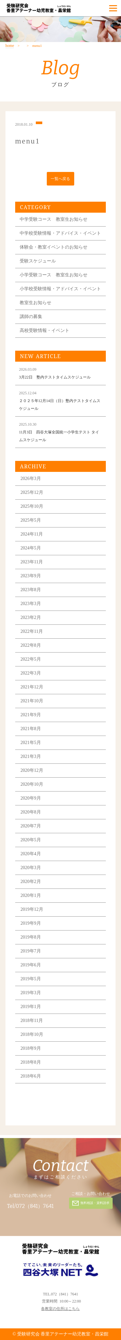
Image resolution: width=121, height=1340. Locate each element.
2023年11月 (32, 561)
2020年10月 (32, 784)
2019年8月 (31, 937)
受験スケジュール (38, 261)
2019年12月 (32, 909)
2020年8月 (31, 812)
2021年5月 (31, 742)
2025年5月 (31, 520)
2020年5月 (31, 839)
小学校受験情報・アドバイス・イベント (60, 288)
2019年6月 (31, 964)
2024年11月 (32, 534)
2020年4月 (31, 853)
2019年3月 (31, 992)
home (9, 46)
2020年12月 (32, 770)
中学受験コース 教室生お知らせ (53, 219)
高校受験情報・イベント (44, 330)
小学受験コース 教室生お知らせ (53, 274)
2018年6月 (31, 1076)
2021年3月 (31, 756)
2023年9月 (31, 575)
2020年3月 (31, 867)
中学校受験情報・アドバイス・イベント (60, 233)
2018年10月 (32, 1034)
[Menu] (113, 8)
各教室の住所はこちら (60, 1308)
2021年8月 (31, 728)
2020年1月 (31, 895)
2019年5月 (31, 978)
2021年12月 (32, 687)
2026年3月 (31, 478)
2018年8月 (31, 1062)
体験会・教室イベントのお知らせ (53, 247)
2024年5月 (31, 548)
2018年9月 (31, 1048)
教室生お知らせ (35, 302)
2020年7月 (31, 826)
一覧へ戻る (60, 178)
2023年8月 (31, 589)
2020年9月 (31, 798)
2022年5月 (31, 659)
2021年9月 (31, 714)
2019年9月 (31, 923)
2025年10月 (32, 506)
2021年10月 (32, 700)
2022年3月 (31, 673)
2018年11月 (32, 1020)
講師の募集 (31, 316)
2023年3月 (31, 603)
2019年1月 (31, 1006)
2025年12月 (32, 492)
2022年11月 (32, 631)
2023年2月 (31, 617)
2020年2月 (31, 881)
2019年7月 (31, 951)
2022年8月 (31, 645)
